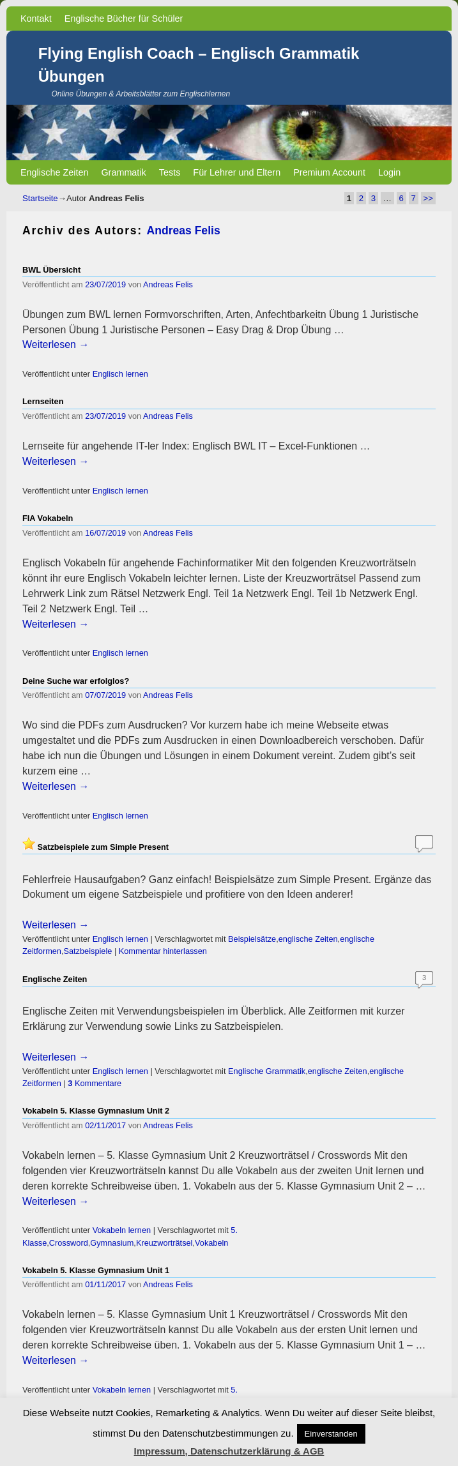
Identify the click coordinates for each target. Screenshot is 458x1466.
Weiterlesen (55, 344)
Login (389, 172)
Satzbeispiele (87, 951)
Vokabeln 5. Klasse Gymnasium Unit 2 (95, 1110)
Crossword (68, 1243)
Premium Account (329, 172)
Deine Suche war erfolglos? (75, 681)
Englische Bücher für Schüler (124, 18)
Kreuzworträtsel (164, 1243)
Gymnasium (112, 1243)
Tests (170, 172)
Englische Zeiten (54, 172)
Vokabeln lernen (122, 1230)
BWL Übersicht (51, 270)
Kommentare (94, 1083)
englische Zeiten (308, 939)
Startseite (40, 198)
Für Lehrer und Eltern (236, 172)
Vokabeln (211, 1243)
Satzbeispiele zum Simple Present (103, 847)
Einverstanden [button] (331, 1434)
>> (428, 198)
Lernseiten (42, 401)
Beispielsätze (252, 939)
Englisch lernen (120, 374)
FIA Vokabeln (47, 518)
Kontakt (36, 18)
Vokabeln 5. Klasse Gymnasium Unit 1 (95, 1270)
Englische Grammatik (266, 1071)
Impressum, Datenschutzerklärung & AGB (229, 1451)
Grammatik (123, 172)
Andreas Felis (183, 230)
